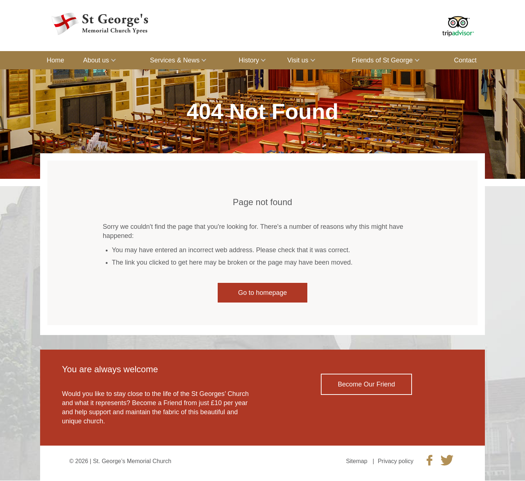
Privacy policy (395, 461)
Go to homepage (262, 292)
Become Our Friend (366, 384)
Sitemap (357, 461)
